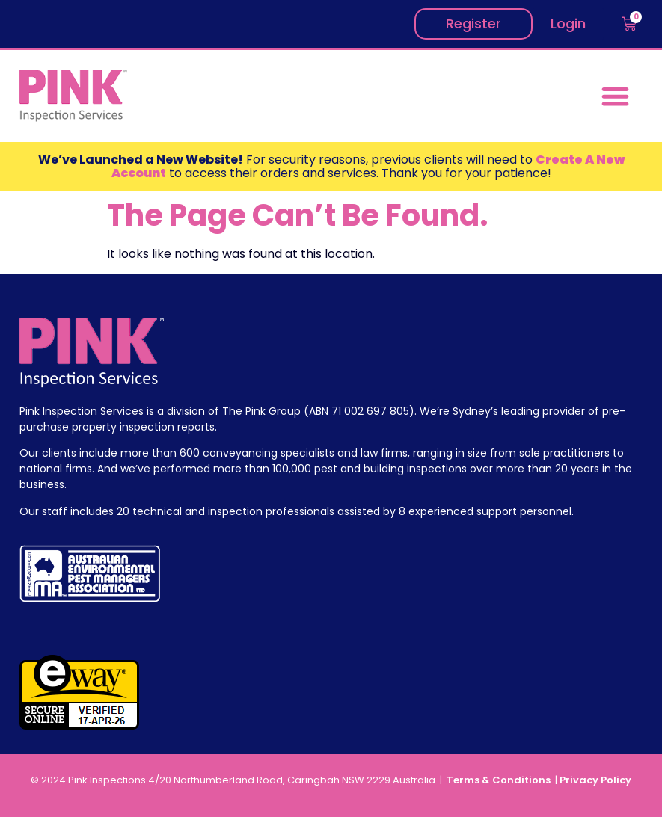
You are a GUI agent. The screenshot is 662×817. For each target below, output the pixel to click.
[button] (616, 96)
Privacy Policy (595, 780)
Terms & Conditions (500, 780)
